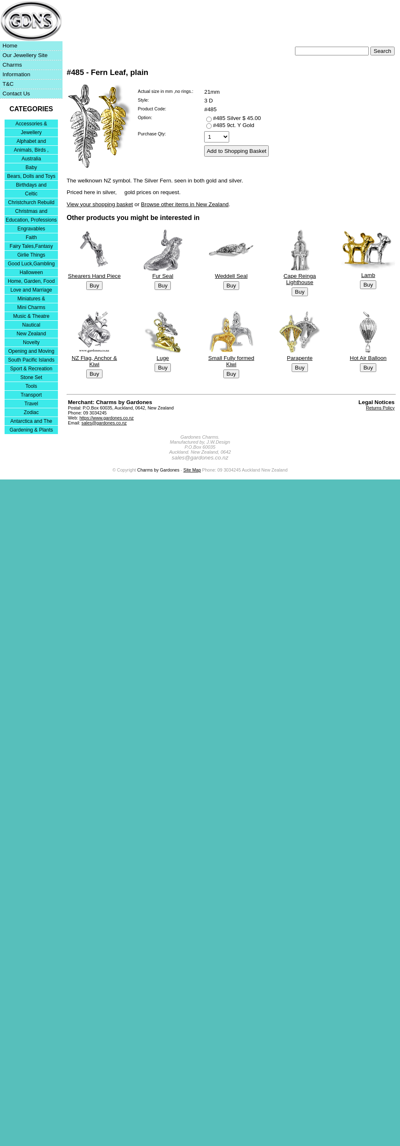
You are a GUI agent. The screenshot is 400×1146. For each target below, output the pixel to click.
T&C (8, 84)
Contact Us (16, 93)
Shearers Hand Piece (94, 276)
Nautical (31, 325)
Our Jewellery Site (25, 55)
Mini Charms (31, 307)
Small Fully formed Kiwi (231, 361)
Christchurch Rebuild (31, 202)
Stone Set (31, 377)
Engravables (31, 229)
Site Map (192, 469)
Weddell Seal (231, 276)
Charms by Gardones (158, 469)
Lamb (368, 275)
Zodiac (31, 412)
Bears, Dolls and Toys (31, 176)
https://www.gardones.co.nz (107, 417)
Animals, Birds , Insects (31, 150)
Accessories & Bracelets (31, 124)
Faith (31, 237)
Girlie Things (31, 255)
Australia (31, 159)
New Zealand (31, 334)
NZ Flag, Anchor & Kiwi (94, 361)
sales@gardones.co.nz (104, 422)
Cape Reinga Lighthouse (299, 279)
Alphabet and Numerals (31, 141)
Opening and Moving (31, 351)
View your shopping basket (100, 204)
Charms (12, 65)
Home (10, 45)
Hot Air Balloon (368, 358)
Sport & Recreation (31, 369)
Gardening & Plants (31, 430)
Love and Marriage (31, 290)
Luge (163, 358)
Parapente (300, 358)
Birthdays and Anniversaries (31, 185)
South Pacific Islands (31, 360)
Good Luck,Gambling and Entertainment (31, 264)
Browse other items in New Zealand (184, 204)
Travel (31, 404)
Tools (31, 386)
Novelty (31, 342)
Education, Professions (31, 220)
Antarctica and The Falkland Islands (31, 421)
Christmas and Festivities (31, 211)
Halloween (31, 272)
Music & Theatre (31, 316)
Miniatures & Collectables (31, 299)
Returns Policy (380, 407)
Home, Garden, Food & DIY (31, 281)
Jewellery (31, 132)
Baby (31, 167)
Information (16, 74)
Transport (31, 395)
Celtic (31, 194)
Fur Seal (162, 276)
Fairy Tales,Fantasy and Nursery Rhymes (31, 246)
